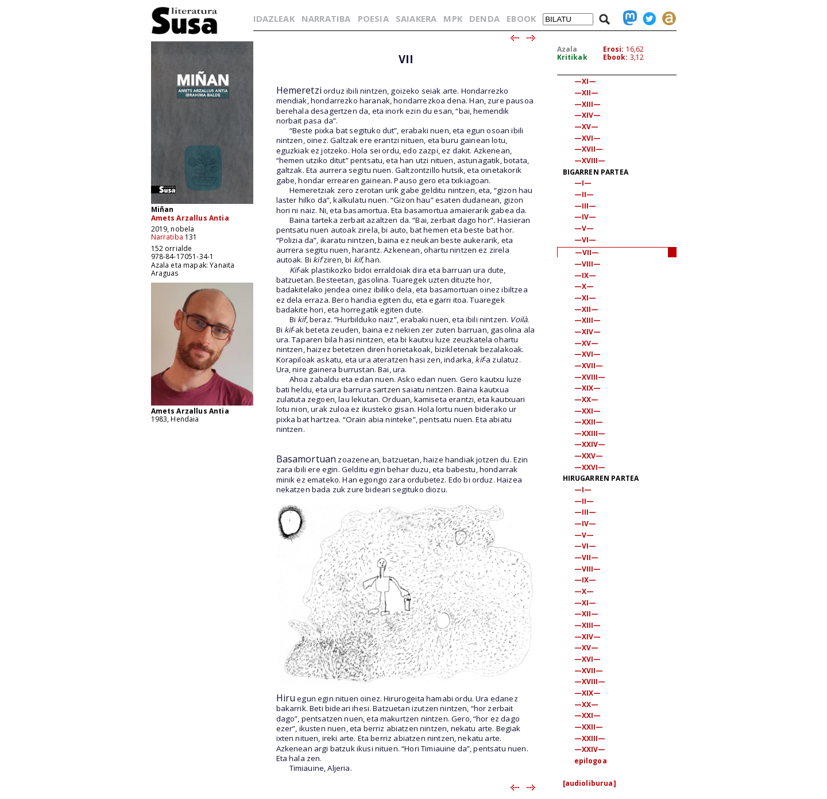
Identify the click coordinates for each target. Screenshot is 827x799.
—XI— (585, 81)
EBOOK (521, 18)
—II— (584, 194)
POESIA (373, 18)
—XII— (586, 93)
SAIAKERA (416, 18)
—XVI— (587, 138)
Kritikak (572, 57)
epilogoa (590, 761)
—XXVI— (590, 467)
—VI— (585, 240)
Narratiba (167, 237)
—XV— (586, 127)
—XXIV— (590, 444)
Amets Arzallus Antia (190, 218)
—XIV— (587, 115)
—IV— (585, 217)
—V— (584, 228)
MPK (452, 18)
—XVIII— (590, 160)
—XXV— (589, 456)
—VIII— (587, 264)
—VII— (587, 252)
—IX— (585, 275)
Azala (567, 49)
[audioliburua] (589, 783)
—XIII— (587, 104)
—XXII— (589, 422)
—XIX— (587, 388)
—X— (584, 286)
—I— (583, 183)
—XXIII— (590, 433)
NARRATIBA (326, 18)
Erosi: (613, 49)
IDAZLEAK (274, 18)
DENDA (484, 18)
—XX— (586, 399)
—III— (585, 206)
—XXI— (587, 411)
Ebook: (615, 57)
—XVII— (589, 149)
